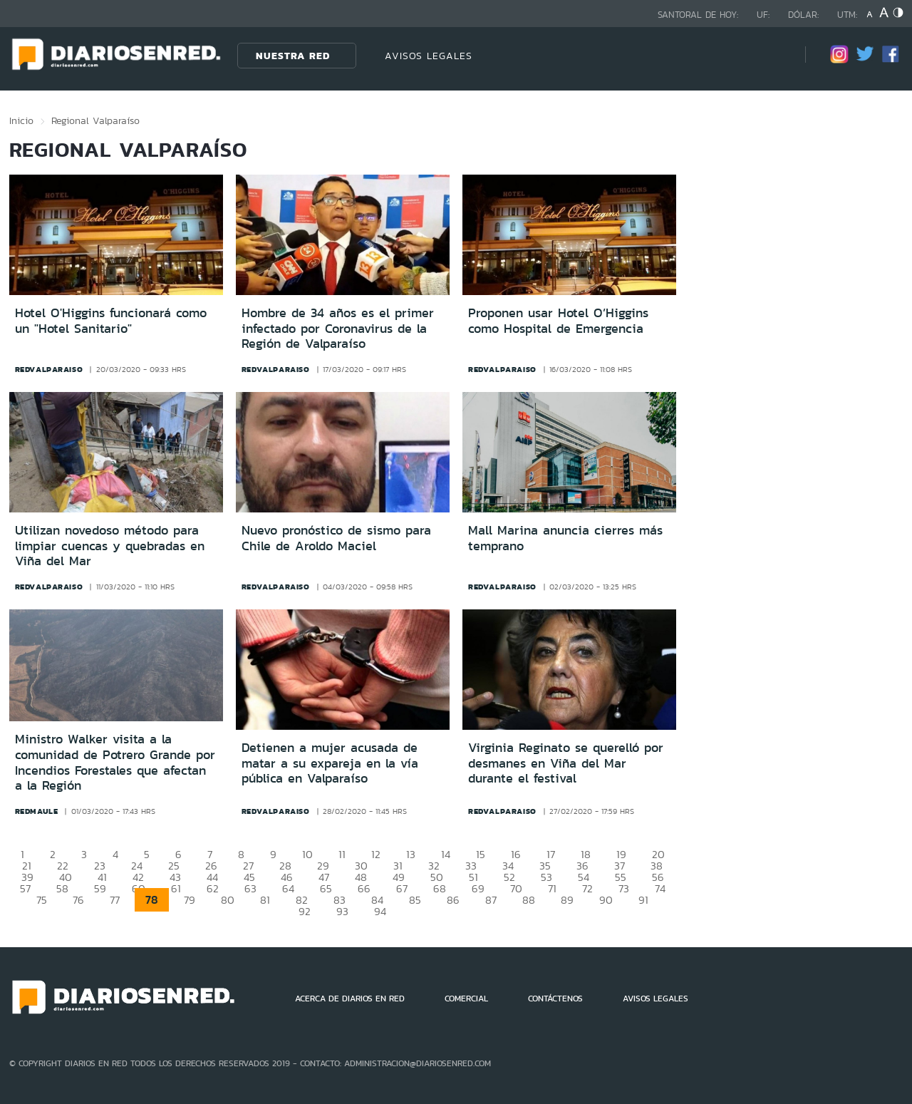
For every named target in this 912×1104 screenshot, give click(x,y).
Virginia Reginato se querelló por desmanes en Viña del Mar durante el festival (565, 763)
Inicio (21, 120)
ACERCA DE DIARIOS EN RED (350, 998)
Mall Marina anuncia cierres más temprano (565, 538)
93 (342, 911)
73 (623, 888)
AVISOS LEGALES (428, 55)
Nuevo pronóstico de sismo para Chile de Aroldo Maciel (336, 538)
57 (25, 888)
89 (567, 899)
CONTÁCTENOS (555, 998)
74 (660, 888)
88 (528, 899)
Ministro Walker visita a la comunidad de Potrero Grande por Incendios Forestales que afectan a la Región (115, 762)
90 (606, 899)
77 (115, 899)
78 (151, 900)
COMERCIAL (466, 998)
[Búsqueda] (773, 55)
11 (342, 854)
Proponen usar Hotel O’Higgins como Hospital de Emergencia (558, 321)
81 (265, 899)
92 (305, 911)
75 (41, 899)
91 (643, 899)
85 (415, 899)
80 (227, 899)
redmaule (36, 811)
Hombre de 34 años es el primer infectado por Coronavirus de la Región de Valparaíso (338, 328)
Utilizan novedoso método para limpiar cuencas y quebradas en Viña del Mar (109, 545)
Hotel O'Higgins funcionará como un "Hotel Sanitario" (111, 321)
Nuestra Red (293, 55)
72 (587, 888)
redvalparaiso (49, 369)
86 (453, 899)
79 (189, 899)
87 (491, 899)
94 (380, 911)
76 (78, 899)
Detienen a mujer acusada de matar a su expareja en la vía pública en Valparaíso (330, 763)
